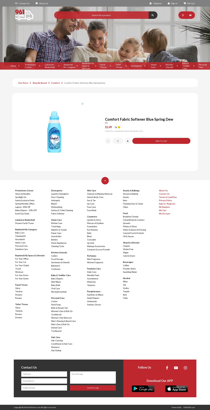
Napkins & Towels (59, 230)
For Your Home (21, 278)
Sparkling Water (130, 272)
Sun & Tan (91, 200)
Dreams (18, 295)
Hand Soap (56, 304)
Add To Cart (161, 141)
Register (156, 3)
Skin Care (91, 190)
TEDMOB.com (189, 407)
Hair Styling (56, 350)
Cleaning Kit (20, 236)
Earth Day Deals (22, 213)
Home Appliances (58, 243)
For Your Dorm (21, 275)
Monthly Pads (93, 275)
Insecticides (56, 236)
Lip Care (90, 204)
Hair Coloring (57, 340)
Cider (125, 298)
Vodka (126, 288)
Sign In (173, 3)
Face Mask (91, 210)
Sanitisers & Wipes (95, 295)
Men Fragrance (93, 259)
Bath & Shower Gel (59, 308)
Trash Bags (56, 226)
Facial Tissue (103, 65)
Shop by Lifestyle (131, 242)
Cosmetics (92, 216)
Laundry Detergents (60, 194)
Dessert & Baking (130, 194)
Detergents (136, 66)
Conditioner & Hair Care (61, 344)
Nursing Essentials (59, 292)
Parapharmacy (93, 291)
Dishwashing (56, 207)
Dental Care (56, 327)
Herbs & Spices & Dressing (134, 230)
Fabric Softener (58, 213)
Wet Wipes (56, 282)
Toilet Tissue (119, 65)
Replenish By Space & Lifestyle (88, 66)
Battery (54, 239)
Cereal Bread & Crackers (133, 220)
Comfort (55, 83)
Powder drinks (129, 268)
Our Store (23, 83)
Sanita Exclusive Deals (24, 200)
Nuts (125, 200)
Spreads (126, 223)
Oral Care (55, 288)
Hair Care (55, 337)
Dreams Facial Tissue (24, 223)
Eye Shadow (92, 230)
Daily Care (91, 272)
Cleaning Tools (57, 246)
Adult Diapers (93, 298)
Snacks (126, 197)
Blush (89, 236)
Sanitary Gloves (94, 304)
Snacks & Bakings (131, 190)
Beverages (128, 262)
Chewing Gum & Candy (133, 204)
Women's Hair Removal (61, 318)
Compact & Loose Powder (98, 249)
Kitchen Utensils (169, 65)
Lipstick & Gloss (94, 220)
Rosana (18, 298)
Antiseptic (55, 200)
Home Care (154, 65)
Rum (125, 295)
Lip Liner (90, 243)
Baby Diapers (57, 278)
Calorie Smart (129, 256)
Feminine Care (21, 249)
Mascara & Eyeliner (95, 223)
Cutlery (54, 256)
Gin (124, 285)
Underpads (92, 301)
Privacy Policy (165, 200)
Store (13, 66)
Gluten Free (128, 249)
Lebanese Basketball (50, 65)
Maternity (91, 282)
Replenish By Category (69, 65)
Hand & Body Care (95, 197)
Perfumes (91, 256)
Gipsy (17, 288)
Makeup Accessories (96, 246)
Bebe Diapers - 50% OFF (26, 210)
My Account (164, 213)
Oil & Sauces (128, 236)
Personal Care (21, 246)
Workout (19, 272)
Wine (125, 281)
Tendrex (19, 291)
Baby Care (19, 233)
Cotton (54, 301)
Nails (89, 233)
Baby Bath (55, 285)
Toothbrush (56, 314)
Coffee (126, 265)
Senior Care (20, 242)
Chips (125, 207)
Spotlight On (20, 197)
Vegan (125, 252)
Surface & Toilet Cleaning (62, 210)
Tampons (91, 285)
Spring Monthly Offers (25, 204)
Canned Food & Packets (133, 233)
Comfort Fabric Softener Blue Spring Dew (84, 83)
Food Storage (57, 259)
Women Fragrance (95, 262)
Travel (18, 268)
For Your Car (20, 262)
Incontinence (92, 278)
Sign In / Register (167, 204)
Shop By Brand (40, 83)
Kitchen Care (56, 223)
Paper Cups (56, 233)
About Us (42, 3)
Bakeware (55, 266)
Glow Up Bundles (22, 194)
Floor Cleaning (57, 197)
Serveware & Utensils (60, 262)
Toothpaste (56, 331)
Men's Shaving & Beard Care (63, 321)
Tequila (126, 291)
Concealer (91, 239)
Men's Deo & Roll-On (60, 324)
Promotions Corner (30, 65)
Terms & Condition (168, 197)
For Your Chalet (22, 265)
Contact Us (22, 3)
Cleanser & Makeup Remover (100, 194)
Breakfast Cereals (130, 216)
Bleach (54, 204)
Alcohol (126, 278)
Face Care (91, 207)
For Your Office (21, 259)
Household (20, 239)
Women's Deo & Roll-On (62, 311)
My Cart (189, 3)
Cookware (55, 269)
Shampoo (55, 347)
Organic (126, 246)
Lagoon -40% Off (22, 207)
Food (125, 213)
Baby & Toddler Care (186, 66)
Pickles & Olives (130, 226)
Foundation (92, 226)
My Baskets (164, 207)
